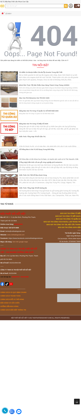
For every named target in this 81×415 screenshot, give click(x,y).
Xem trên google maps (20, 242)
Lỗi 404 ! (8, 13)
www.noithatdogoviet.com (15, 235)
